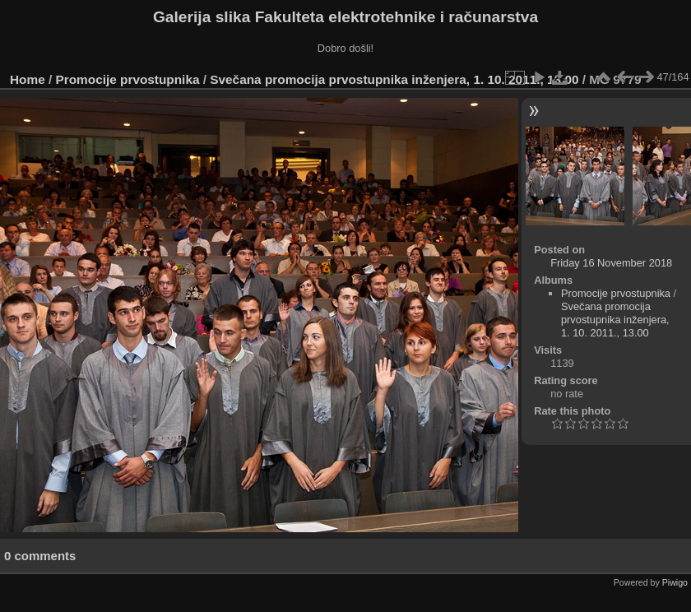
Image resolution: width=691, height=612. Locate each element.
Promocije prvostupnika (128, 79)
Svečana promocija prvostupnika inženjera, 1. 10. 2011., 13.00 (394, 79)
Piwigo (675, 582)
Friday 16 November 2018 (611, 263)
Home (27, 79)
